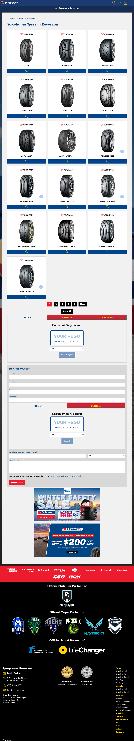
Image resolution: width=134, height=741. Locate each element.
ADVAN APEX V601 (66, 156)
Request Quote (17, 482)
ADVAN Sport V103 (67, 246)
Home (11, 18)
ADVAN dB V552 (26, 201)
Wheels (119, 686)
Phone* (12, 381)
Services (120, 695)
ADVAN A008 (67, 66)
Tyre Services (121, 704)
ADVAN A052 (26, 111)
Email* (11, 389)
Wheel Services (122, 707)
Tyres (118, 668)
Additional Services (123, 710)
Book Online (122, 719)
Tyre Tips (119, 683)
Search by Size (122, 674)
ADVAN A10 (67, 111)
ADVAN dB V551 (107, 156)
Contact (119, 716)
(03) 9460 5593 (14, 685)
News (118, 725)
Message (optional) (16, 460)
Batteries (119, 698)
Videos (119, 729)
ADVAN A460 (107, 111)
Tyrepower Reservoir (67, 8)
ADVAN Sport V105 (107, 246)
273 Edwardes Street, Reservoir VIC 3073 (17, 679)
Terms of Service (70, 476)
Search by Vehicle (123, 671)
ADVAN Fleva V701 (107, 201)
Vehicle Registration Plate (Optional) (23, 452)
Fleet (118, 722)
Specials (120, 713)
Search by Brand (122, 677)
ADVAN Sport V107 (27, 292)
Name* (12, 373)
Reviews (120, 732)
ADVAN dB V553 (67, 201)
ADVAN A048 (107, 66)
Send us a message (15, 690)
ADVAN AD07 (26, 156)
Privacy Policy (55, 476)
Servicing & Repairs (123, 701)
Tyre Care (119, 680)
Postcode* (13, 396)
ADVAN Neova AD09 (26, 246)
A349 (26, 66)
